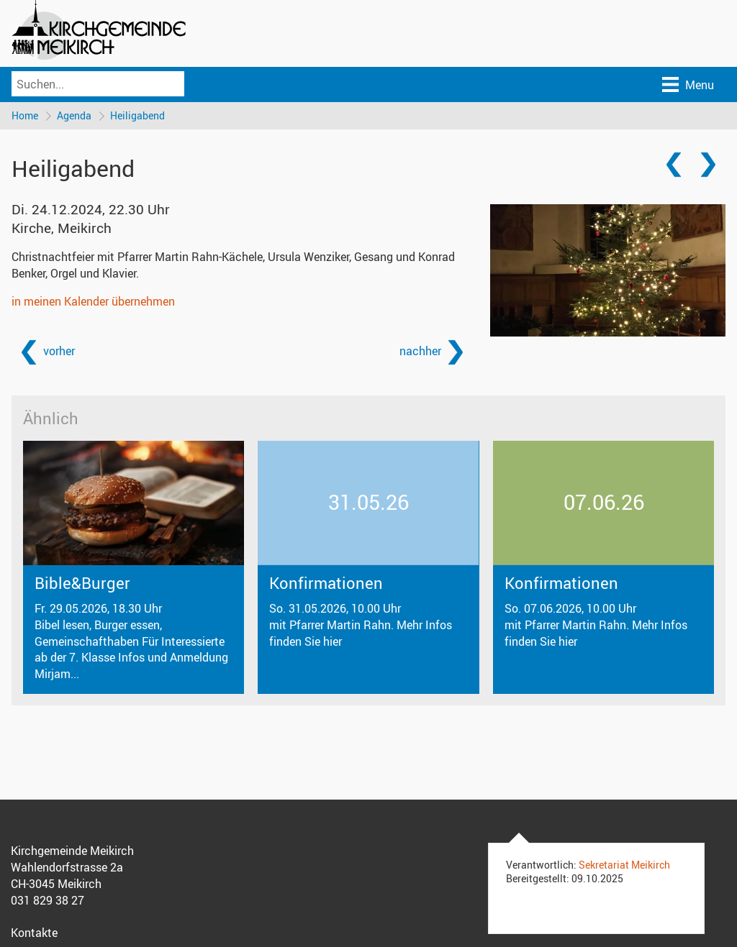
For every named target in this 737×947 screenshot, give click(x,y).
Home (25, 115)
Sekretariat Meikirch (624, 864)
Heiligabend (137, 115)
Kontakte (34, 933)
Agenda (74, 115)
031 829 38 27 (47, 900)
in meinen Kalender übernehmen (93, 301)
